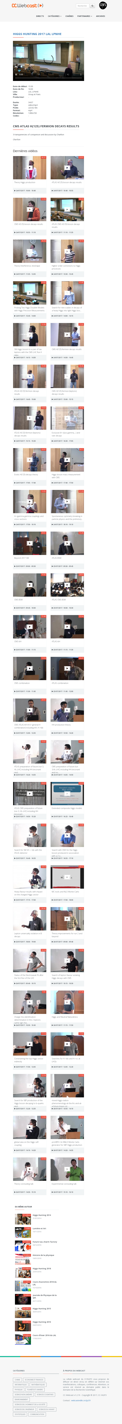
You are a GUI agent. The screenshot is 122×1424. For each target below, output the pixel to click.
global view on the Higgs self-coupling (26, 1143)
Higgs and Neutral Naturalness (65, 1017)
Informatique (21, 1385)
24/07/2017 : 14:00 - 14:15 (62, 316)
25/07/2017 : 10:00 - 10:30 (62, 608)
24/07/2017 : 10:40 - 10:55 (62, 190)
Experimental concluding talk (64, 1184)
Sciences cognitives (45, 1394)
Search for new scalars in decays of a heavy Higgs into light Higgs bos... (67, 309)
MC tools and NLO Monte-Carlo (65, 891)
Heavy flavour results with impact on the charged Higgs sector (28, 893)
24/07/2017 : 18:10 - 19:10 (62, 524)
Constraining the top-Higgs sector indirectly (28, 1060)
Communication (37, 1414)
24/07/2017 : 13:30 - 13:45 (62, 274)
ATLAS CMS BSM (59, 599)
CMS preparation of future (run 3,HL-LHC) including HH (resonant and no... (66, 767)
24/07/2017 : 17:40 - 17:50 (62, 483)
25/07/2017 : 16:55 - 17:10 (62, 858)
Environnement (21, 1399)
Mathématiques (38, 1385)
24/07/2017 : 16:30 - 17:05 (62, 441)
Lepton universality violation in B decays (28, 934)
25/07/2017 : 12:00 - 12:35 (25, 733)
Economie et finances (34, 1380)
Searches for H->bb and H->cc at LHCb (66, 1060)
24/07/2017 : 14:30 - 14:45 (62, 357)
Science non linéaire (23, 1394)
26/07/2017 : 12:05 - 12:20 (62, 1067)
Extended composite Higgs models (67, 808)
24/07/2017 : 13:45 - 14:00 (25, 316)
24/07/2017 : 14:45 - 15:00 (25, 399)
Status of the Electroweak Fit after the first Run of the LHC (28, 976)
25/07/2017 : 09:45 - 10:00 (25, 608)
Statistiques (20, 1414)
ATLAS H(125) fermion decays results (26, 392)
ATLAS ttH (56, 641)
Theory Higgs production (24, 182)
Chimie (17, 1380)
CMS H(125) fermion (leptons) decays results (64, 392)
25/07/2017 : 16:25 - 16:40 (62, 816)
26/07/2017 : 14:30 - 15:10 (25, 1192)
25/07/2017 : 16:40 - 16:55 (25, 858)
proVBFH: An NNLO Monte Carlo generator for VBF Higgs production (67, 1143)
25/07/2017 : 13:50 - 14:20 (62, 733)
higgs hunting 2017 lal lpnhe (37, 34)
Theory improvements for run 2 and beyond (67, 934)
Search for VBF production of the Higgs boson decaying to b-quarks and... (29, 1101)
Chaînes (69, 16)
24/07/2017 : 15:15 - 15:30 (25, 441)
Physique (18, 1389)
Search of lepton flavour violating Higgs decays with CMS (66, 976)
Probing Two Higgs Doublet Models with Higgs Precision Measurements (29, 309)
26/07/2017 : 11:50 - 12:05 (25, 1067)
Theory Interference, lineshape (27, 266)
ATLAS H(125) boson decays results (67, 182)
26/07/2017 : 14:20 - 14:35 (62, 1150)
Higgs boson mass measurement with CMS (66, 475)
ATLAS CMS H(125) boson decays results (66, 225)
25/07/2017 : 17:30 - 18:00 (62, 900)
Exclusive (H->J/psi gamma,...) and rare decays (66, 434)
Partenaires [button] (84, 16)
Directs (40, 16)
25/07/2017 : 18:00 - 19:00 (25, 942)
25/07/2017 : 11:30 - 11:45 (25, 691)
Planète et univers (35, 1389)
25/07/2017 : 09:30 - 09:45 (62, 566)
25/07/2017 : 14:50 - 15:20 (25, 816)
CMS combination (22, 683)
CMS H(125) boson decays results (28, 224)
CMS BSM (18, 599)
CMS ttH (17, 641)
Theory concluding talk (23, 1184)
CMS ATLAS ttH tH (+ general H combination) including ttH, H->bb (28, 726)
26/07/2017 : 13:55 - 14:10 (62, 1109)
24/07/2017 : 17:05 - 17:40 (25, 483)
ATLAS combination (60, 683)
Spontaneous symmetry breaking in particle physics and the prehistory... (67, 517)
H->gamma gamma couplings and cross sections (29, 517)
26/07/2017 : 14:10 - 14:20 (25, 1150)
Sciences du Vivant (46, 1409)
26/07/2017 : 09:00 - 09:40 (62, 942)
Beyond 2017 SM (21, 558)
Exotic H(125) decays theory (26, 474)
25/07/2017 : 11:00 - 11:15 (25, 650)
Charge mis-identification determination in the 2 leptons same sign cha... (27, 1018)
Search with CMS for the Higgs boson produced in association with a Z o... (65, 851)
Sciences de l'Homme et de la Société (30, 1404)
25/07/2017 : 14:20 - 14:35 (25, 775)
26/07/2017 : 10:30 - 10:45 (25, 1025)
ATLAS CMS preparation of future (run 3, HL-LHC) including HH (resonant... (28, 809)
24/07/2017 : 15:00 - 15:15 (62, 399)
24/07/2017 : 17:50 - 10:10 (25, 524)
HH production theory (61, 724)
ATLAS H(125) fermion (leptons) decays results (27, 434)
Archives (100, 16)
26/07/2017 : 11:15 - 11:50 (62, 1025)
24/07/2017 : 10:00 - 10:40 (25, 190)
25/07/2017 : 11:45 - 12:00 (62, 691)
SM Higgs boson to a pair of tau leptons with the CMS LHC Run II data (28, 350)
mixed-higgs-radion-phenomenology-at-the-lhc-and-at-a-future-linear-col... (67, 1101)
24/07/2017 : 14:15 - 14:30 (25, 357)
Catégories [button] (54, 16)
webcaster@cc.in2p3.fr (81, 1400)
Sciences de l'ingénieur (24, 1409)
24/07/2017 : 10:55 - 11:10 (25, 232)
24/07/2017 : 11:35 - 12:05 (25, 274)
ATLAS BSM (56, 558)
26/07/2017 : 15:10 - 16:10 (62, 1192)
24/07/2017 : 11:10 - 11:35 (62, 232)
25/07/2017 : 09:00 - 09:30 (25, 566)
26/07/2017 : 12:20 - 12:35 (25, 1109)
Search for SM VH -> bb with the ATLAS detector (28, 851)
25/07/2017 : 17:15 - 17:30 (25, 900)
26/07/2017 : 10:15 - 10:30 (62, 983)
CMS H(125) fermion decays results (67, 349)
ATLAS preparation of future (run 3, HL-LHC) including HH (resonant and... (29, 767)
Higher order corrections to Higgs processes (66, 267)
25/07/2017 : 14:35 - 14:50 (62, 775)
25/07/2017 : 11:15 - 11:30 (62, 650)
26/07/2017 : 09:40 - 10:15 (25, 983)
